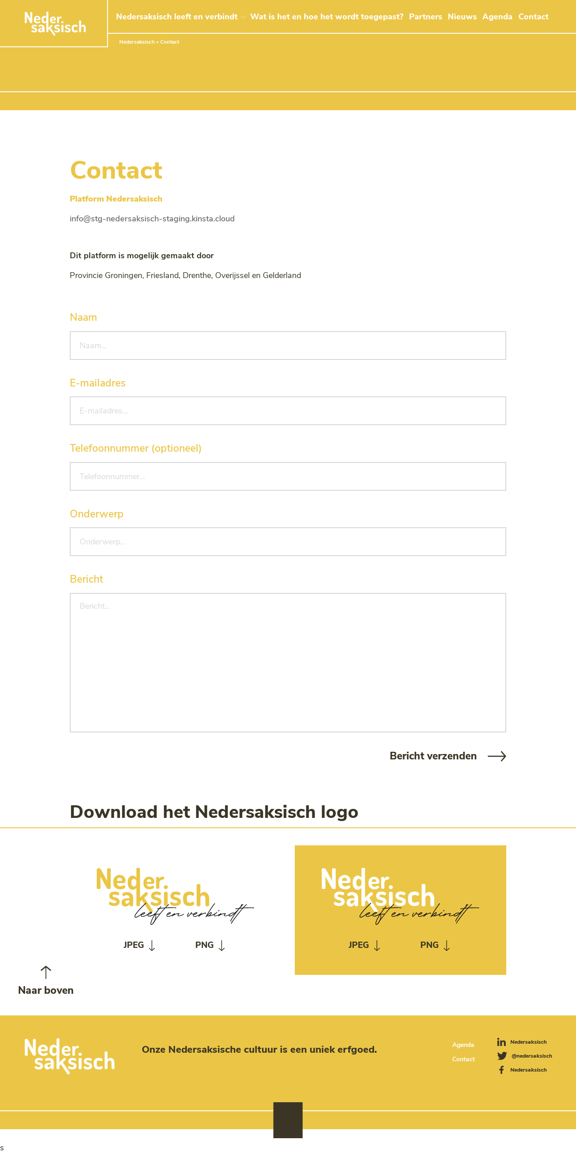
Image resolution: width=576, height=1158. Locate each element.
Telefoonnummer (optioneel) (136, 448)
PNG (204, 945)
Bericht (86, 579)
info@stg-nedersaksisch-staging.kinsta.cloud (152, 218)
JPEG (134, 945)
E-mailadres (98, 383)
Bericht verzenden (433, 756)
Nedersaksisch (137, 41)
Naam (83, 317)
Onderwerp (97, 514)
